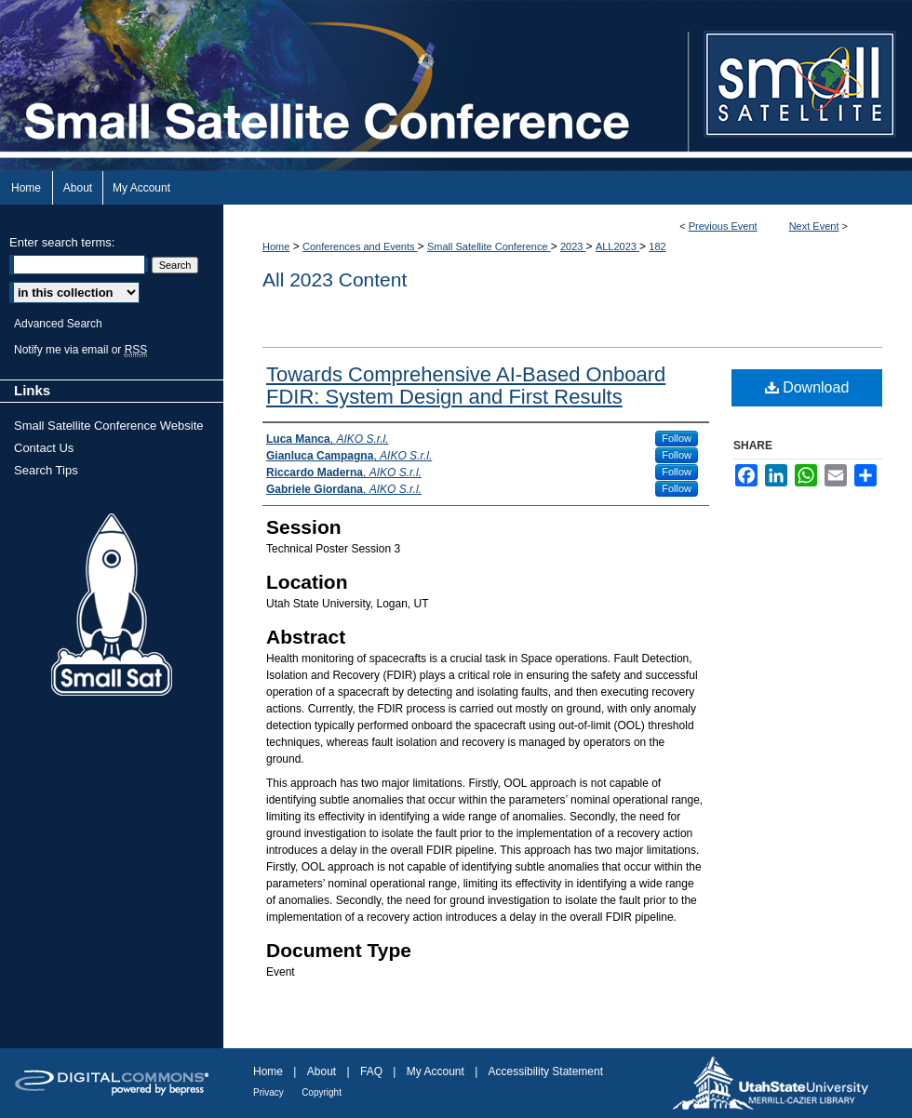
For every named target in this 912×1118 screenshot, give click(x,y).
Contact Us (44, 448)
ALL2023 (617, 246)
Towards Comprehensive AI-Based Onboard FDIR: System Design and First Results (465, 385)
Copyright (322, 1092)
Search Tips (46, 470)
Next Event (814, 226)
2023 (573, 246)
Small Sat (111, 605)
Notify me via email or (80, 349)
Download (807, 387)
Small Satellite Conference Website (109, 426)
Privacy (268, 1092)
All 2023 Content (334, 279)
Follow (676, 438)
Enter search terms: (61, 242)
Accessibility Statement (546, 1071)
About (321, 1071)
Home (275, 246)
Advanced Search (58, 323)
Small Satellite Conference (489, 246)
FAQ (371, 1071)
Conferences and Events (360, 246)
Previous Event (723, 226)
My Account (435, 1071)
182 (657, 246)
